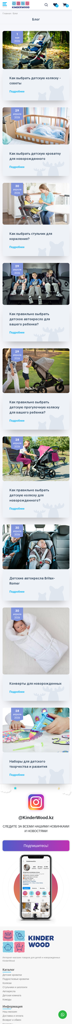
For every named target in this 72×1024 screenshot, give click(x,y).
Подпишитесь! (36, 846)
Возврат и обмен (12, 1020)
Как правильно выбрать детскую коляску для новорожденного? (29, 495)
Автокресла (9, 991)
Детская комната (12, 995)
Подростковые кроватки (16, 979)
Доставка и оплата (13, 1015)
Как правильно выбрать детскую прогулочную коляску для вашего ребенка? (34, 407)
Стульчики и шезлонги (15, 987)
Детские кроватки (12, 975)
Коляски (7, 983)
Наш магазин (10, 1011)
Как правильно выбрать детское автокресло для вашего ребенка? (29, 319)
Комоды (7, 999)
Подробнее (16, 91)
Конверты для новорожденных (35, 683)
